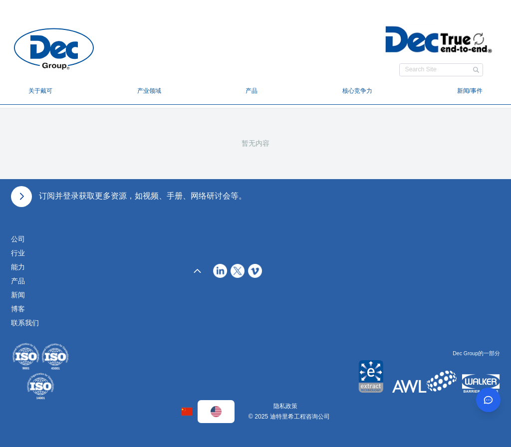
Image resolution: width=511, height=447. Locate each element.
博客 (18, 309)
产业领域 (149, 90)
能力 (18, 267)
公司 (18, 239)
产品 (251, 90)
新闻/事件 (470, 90)
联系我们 (25, 323)
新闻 (18, 295)
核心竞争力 (357, 90)
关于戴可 (40, 90)
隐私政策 (285, 406)
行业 (18, 253)
